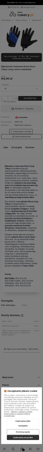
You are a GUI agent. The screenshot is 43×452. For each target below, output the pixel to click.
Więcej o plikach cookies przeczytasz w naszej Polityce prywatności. (18, 414)
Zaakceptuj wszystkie (23, 437)
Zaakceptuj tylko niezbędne (23, 423)
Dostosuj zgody (23, 432)
